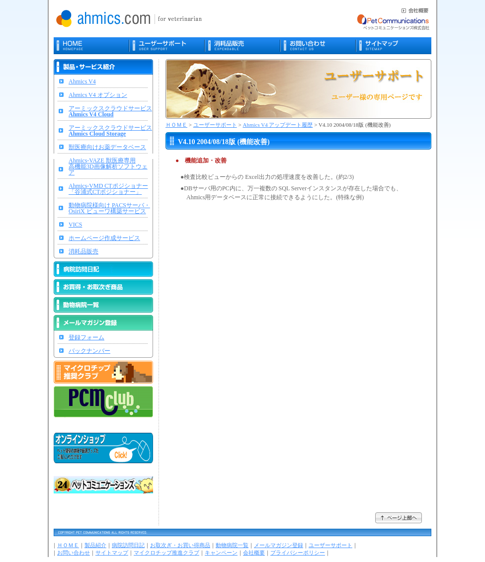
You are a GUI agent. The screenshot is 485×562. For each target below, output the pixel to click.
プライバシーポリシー (297, 553)
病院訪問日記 (128, 545)
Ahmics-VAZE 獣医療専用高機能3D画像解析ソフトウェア (108, 166)
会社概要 (254, 553)
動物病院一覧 (232, 545)
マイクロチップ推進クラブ (166, 553)
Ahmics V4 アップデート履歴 (277, 125)
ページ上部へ (398, 517)
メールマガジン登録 (278, 545)
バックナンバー (89, 350)
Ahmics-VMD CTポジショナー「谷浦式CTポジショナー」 (108, 188)
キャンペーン (221, 553)
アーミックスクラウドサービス (110, 111)
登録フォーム (86, 337)
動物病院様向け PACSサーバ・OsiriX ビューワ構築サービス (109, 208)
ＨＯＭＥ (176, 125)
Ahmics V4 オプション (98, 94)
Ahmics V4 (82, 81)
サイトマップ (111, 553)
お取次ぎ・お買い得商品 (180, 545)
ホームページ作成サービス (104, 238)
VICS (75, 224)
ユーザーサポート (215, 125)
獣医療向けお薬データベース (107, 147)
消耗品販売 (83, 251)
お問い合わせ (73, 553)
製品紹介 (95, 545)
